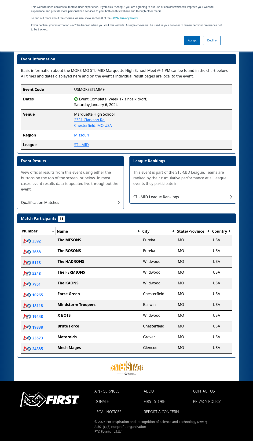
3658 (32, 251)
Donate (102, 401)
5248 (32, 273)
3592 (32, 241)
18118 (33, 305)
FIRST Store (154, 401)
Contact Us (204, 391)
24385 (33, 348)
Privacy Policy (124, 18)
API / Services (107, 391)
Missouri (81, 135)
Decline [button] (211, 40)
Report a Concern (161, 411)
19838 (33, 327)
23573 (33, 338)
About (150, 391)
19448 (33, 316)
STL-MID (81, 144)
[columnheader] (38, 231)
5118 (32, 262)
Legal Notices (108, 411)
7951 (32, 284)
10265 (33, 295)
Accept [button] (192, 40)
